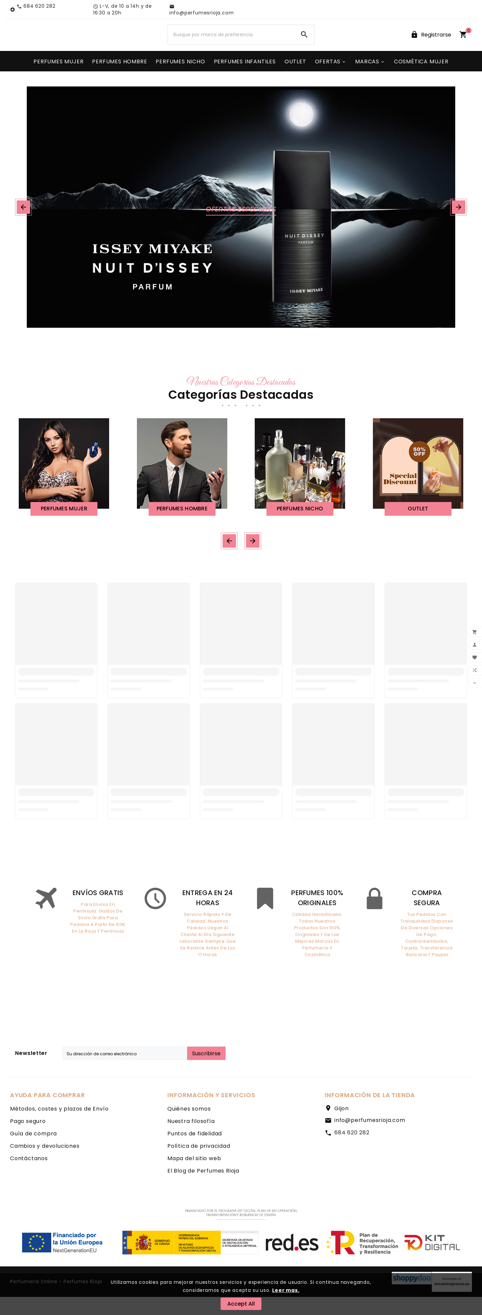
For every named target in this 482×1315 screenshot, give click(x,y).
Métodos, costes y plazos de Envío (59, 1127)
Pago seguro (28, 1139)
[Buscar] (231, 44)
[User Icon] (430, 44)
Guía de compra (33, 1151)
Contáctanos (29, 1176)
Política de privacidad (198, 1164)
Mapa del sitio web (194, 1176)
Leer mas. (285, 1290)
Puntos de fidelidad (194, 1151)
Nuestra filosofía (191, 1139)
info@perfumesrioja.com (369, 1138)
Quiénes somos (189, 1127)
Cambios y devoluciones (45, 1164)
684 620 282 (352, 1150)
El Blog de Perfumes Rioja (203, 1189)
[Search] (304, 44)
